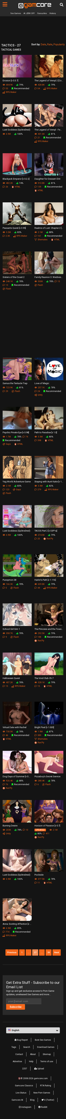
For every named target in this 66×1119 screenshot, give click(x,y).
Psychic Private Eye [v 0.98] (16, 432)
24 (37, 391)
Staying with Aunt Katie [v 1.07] (49, 481)
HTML (16, 187)
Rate (49, 44)
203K (7, 830)
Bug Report (21, 1040)
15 (57, 281)
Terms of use (46, 1061)
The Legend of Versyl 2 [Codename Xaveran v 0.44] (49, 80)
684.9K (8, 85)
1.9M (38, 731)
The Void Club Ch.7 (44, 678)
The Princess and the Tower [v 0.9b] (49, 629)
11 (37, 882)
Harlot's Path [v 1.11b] (45, 580)
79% (19, 85)
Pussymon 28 (9, 580)
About (33, 1054)
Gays (7, 444)
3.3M (38, 436)
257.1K (39, 387)
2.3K (6, 236)
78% (19, 281)
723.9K (8, 387)
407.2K (8, 682)
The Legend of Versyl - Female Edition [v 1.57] (49, 129)
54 (37, 88)
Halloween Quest (11, 678)
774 (6, 932)
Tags (13, 1047)
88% (49, 232)
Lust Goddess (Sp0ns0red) (16, 129)
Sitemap (47, 1054)
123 (6, 489)
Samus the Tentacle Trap (15, 383)
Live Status (21, 1093)
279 (37, 489)
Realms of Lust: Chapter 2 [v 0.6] (49, 228)
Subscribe (15, 1006)
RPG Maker (9, 92)
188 (37, 637)
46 (5, 735)
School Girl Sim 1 (11, 629)
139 (37, 187)
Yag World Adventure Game (17, 481)
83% (17, 232)
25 (37, 538)
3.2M (7, 232)
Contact (19, 1054)
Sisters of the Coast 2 (13, 277)
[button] (33, 1030)
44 (37, 588)
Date (43, 44)
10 (25, 830)
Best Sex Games (43, 1040)
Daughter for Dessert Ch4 (47, 179)
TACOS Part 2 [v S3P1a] (45, 530)
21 (37, 137)
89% (17, 928)
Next (56, 952)
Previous (12, 952)
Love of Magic (41, 383)
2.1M (38, 232)
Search (26, 1047)
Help (31, 1061)
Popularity (59, 44)
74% (19, 183)
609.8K (39, 584)
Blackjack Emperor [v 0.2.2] (16, 179)
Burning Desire (10, 825)
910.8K (39, 183)
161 (37, 236)
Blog (32, 1100)
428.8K (39, 85)
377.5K (39, 879)
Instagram (25, 1107)
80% (49, 436)
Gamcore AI (17, 1100)
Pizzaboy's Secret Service (47, 776)
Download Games (45, 1047)
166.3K (8, 584)
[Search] (61, 4)
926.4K (8, 781)
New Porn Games (41, 1093)
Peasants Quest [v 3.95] (14, 228)
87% (49, 731)
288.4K (39, 781)
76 (5, 784)
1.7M (7, 436)
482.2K (8, 183)
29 (5, 391)
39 (48, 952)
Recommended (20, 88)
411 (46, 833)
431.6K (39, 134)
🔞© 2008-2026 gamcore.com (33, 1078)
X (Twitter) (48, 1100)
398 (37, 440)
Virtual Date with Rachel (14, 727)
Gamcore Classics (24, 1085)
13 (5, 285)
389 (37, 735)
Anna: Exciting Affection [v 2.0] (17, 924)
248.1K (8, 281)
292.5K (39, 633)
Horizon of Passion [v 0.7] (47, 825)
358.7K (8, 633)
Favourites (42, 13)
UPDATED (40, 830)
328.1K (39, 682)
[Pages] (5, 4)
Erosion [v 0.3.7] (10, 80)
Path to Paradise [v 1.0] (45, 432)
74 (25, 436)
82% (49, 486)
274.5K (39, 535)
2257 (24, 1068)
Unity (38, 395)
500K (38, 281)
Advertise (17, 1061)
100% (18, 134)
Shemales (41, 239)
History (52, 13)
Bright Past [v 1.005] (44, 727)
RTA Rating (45, 1085)
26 (5, 187)
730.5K (8, 731)
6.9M (7, 134)
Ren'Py (48, 538)
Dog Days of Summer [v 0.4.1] (17, 776)
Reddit (42, 1107)
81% (51, 134)
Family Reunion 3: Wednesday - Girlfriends (49, 277)
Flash (7, 289)
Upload (39, 1068)
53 (5, 88)
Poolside (38, 874)
